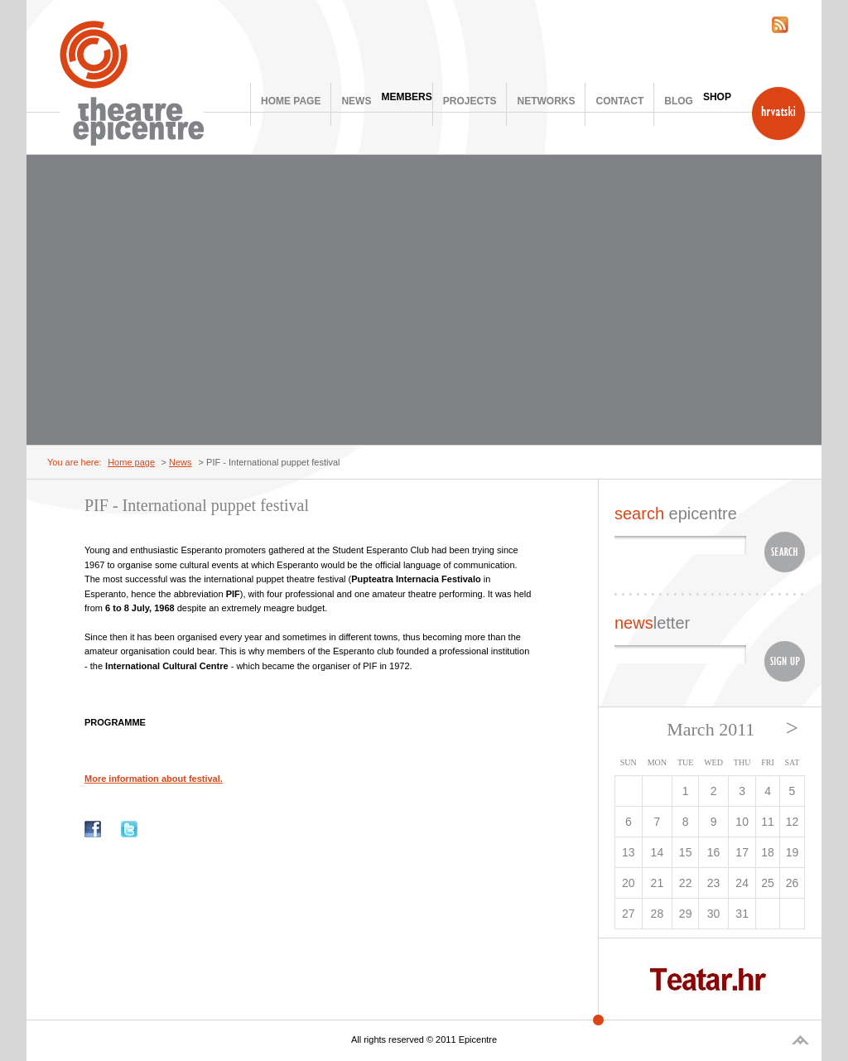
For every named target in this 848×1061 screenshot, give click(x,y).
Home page (290, 101)
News (356, 101)
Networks (546, 101)
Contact (619, 101)
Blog (678, 101)
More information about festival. (153, 779)
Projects (470, 101)
